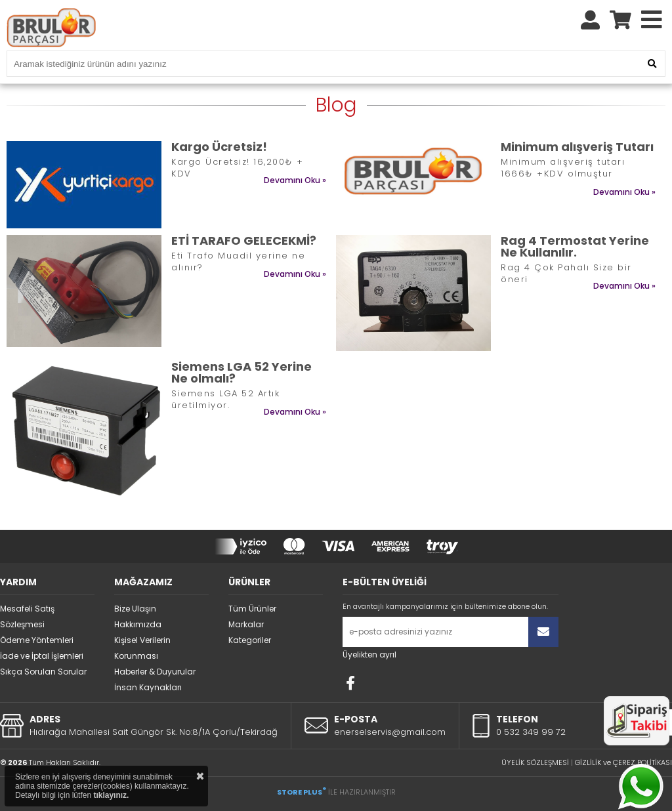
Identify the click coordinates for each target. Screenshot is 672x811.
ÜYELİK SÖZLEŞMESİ (535, 762)
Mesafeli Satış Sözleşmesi (27, 616)
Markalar (246, 624)
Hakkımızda (137, 624)
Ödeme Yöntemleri (37, 640)
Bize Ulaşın (135, 608)
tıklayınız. (111, 795)
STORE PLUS (301, 792)
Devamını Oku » (295, 180)
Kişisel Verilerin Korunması (142, 647)
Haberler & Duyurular (155, 671)
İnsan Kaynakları (148, 687)
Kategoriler (249, 640)
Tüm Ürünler (252, 608)
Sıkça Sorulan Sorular (43, 671)
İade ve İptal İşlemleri (41, 655)
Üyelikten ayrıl (369, 654)
